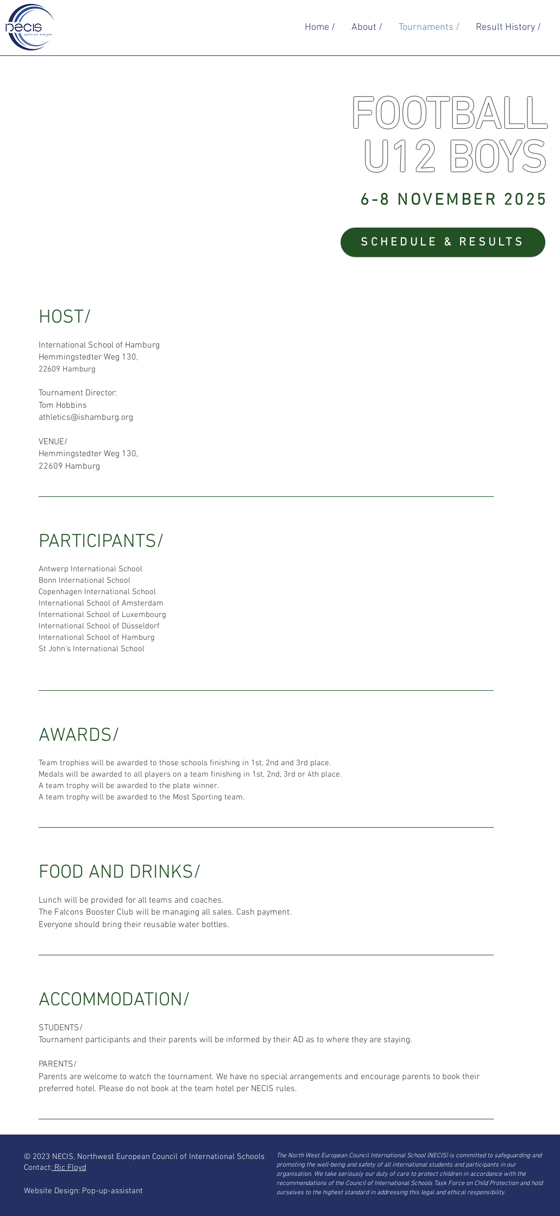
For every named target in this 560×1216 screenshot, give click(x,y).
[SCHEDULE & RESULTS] (443, 242)
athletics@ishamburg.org (86, 417)
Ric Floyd (69, 1168)
